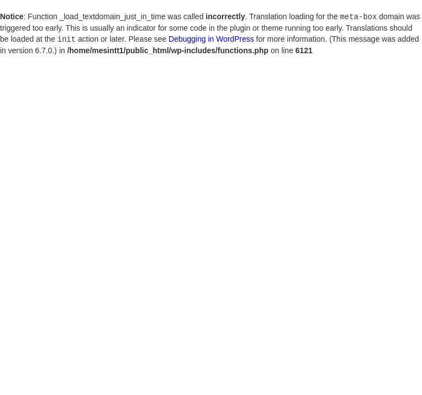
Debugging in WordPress (211, 38)
